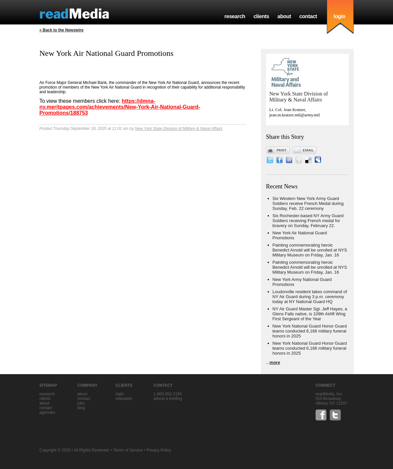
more (275, 362)
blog (81, 408)
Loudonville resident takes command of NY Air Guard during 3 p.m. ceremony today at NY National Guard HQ (310, 296)
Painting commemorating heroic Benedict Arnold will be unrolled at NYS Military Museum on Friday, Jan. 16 (310, 250)
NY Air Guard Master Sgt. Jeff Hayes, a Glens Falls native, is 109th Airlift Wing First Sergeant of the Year (310, 313)
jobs (81, 403)
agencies (47, 412)
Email (304, 150)
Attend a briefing (167, 398)
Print (278, 150)
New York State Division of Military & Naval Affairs (179, 128)
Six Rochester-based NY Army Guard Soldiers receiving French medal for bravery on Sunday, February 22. (308, 220)
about (284, 16)
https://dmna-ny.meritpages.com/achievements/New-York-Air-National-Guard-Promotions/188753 (119, 107)
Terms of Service (128, 450)
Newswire (123, 398)
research (234, 16)
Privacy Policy (158, 450)
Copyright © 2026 (54, 450)
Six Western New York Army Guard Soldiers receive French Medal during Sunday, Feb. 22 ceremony (308, 203)
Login (119, 394)
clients (261, 16)
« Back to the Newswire (61, 30)
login (339, 16)
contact (308, 16)
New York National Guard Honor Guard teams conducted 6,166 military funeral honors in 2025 (310, 331)
